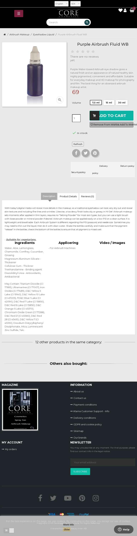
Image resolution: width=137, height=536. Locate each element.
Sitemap (78, 431)
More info (68, 524)
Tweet (86, 153)
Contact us (79, 398)
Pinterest (95, 153)
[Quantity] (76, 118)
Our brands (79, 437)
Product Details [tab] (68, 196)
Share (76, 153)
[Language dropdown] (61, 3)
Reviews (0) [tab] (87, 196)
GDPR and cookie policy (87, 424)
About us (78, 391)
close (67, 529)
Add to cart (111, 115)
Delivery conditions (84, 417)
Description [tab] (49, 196)
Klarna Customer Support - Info (91, 411)
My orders (11, 449)
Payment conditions (85, 404)
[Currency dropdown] (75, 3)
